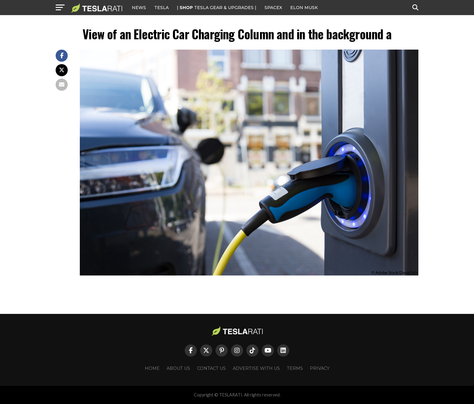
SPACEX (273, 7)
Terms (295, 368)
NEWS (139, 7)
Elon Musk (304, 7)
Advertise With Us (256, 368)
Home (152, 368)
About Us (178, 368)
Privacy (320, 368)
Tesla (161, 7)
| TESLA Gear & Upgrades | (216, 7)
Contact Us (211, 368)
